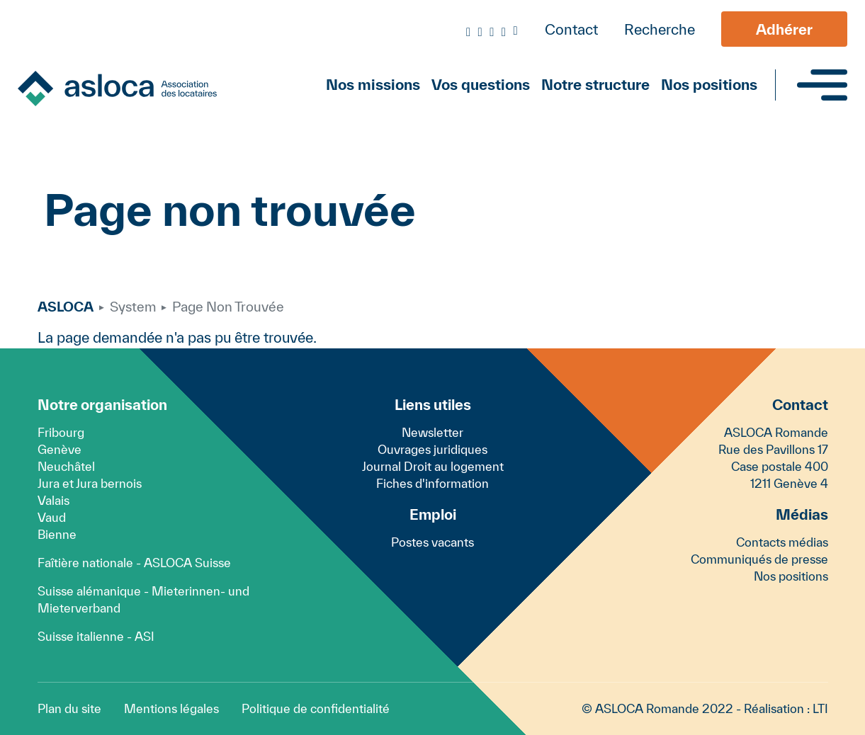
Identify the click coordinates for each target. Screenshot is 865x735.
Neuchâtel (66, 466)
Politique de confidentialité (316, 708)
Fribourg (61, 432)
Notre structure (595, 84)
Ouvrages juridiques (432, 449)
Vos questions (480, 84)
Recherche (659, 29)
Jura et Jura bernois (90, 483)
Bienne (57, 534)
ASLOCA (66, 306)
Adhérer (784, 29)
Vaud (52, 517)
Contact (571, 29)
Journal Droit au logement (433, 466)
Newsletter (432, 432)
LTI (820, 708)
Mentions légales (171, 708)
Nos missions (373, 84)
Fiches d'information (432, 483)
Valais (53, 500)
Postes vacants (432, 542)
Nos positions (709, 84)
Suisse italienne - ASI (96, 636)
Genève (59, 449)
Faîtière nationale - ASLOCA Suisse (134, 562)
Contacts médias (782, 542)
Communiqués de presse (759, 559)
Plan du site (69, 708)
